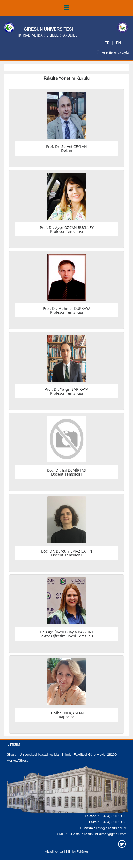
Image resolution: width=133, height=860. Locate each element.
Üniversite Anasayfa (113, 53)
